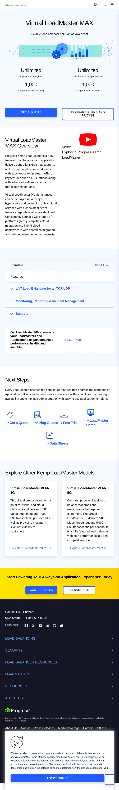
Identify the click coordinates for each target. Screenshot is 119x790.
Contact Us (12, 618)
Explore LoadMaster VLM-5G (89, 551)
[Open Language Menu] (95, 4)
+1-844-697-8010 (35, 624)
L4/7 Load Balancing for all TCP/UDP (43, 292)
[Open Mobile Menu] (112, 4)
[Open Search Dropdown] (103, 4)
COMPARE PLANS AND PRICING (88, 114)
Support (22, 317)
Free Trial (70, 426)
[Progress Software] (17, 717)
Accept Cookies (33, 780)
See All (99, 268)
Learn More (74, 343)
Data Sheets (59, 447)
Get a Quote (31, 112)
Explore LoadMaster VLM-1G (32, 551)
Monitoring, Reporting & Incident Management (50, 304)
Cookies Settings (82, 780)
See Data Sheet (79, 593)
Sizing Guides (47, 426)
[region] (59, 761)
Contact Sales (41, 593)
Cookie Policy (73, 767)
